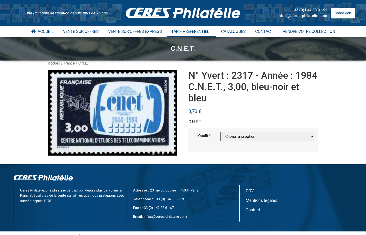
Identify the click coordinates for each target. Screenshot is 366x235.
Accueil (42, 31)
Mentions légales (261, 200)
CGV (250, 190)
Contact (264, 31)
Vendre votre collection (309, 31)
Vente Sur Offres (81, 31)
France (69, 63)
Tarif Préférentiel (191, 31)
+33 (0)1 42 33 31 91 (309, 10)
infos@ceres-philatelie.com (302, 15)
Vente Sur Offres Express (135, 31)
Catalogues (233, 31)
